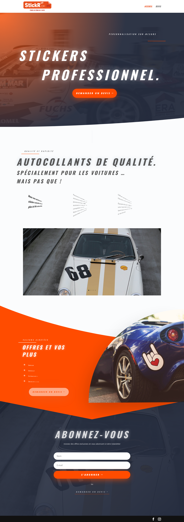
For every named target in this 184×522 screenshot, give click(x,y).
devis (158, 6)
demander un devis (54, 93)
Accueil (148, 6)
